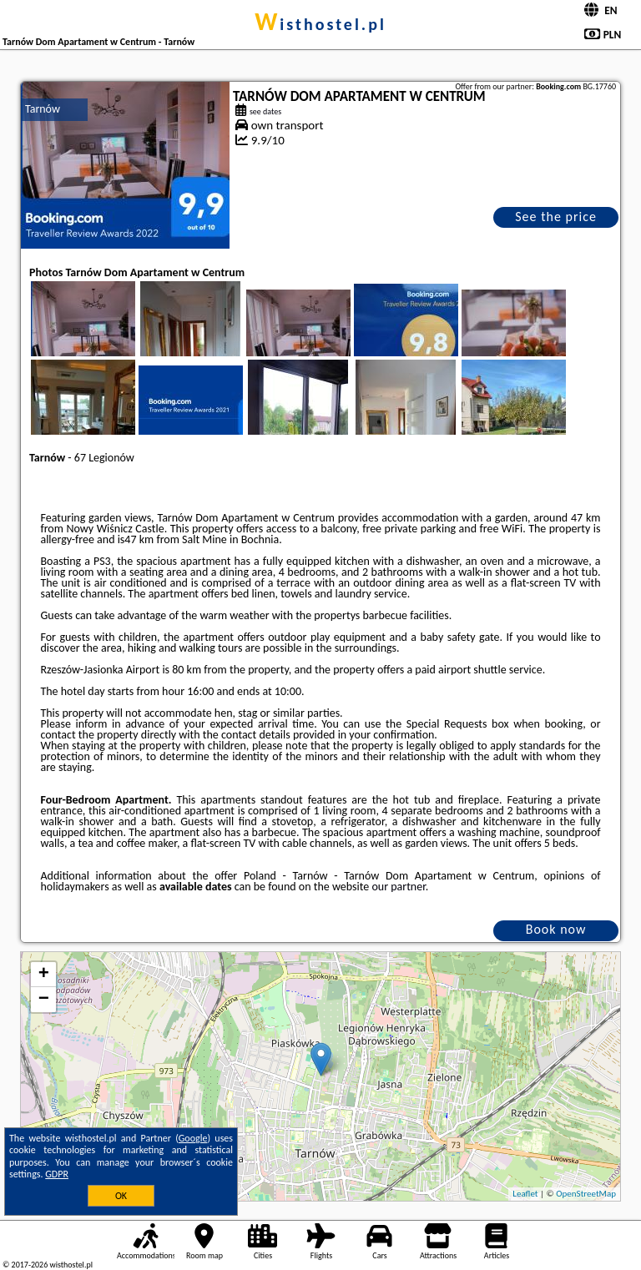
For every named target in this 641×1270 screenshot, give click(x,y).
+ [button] (43, 974)
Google (193, 1138)
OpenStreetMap (586, 1193)
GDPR (56, 1174)
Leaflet (525, 1193)
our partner (398, 886)
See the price (556, 216)
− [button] (43, 999)
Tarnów (42, 109)
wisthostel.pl (320, 24)
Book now (556, 929)
